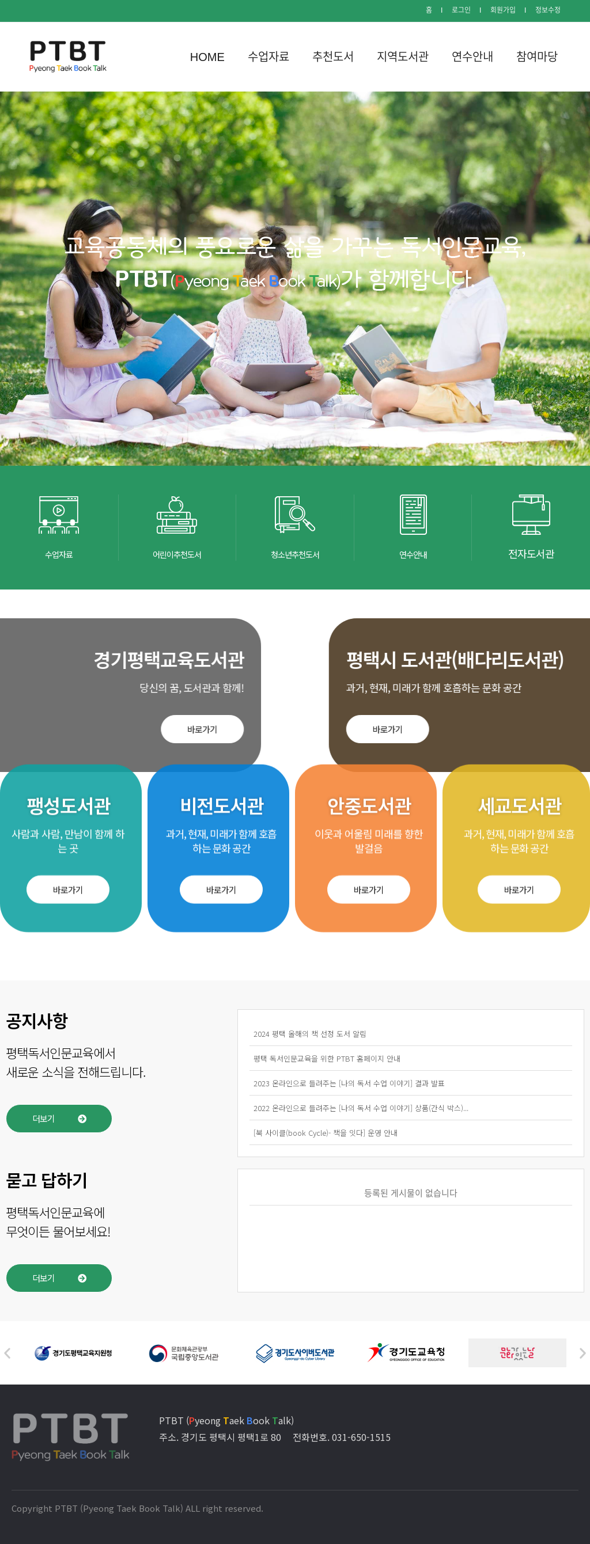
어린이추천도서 (177, 553)
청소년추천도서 (295, 553)
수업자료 (58, 553)
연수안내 (413, 553)
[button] (68, 743)
